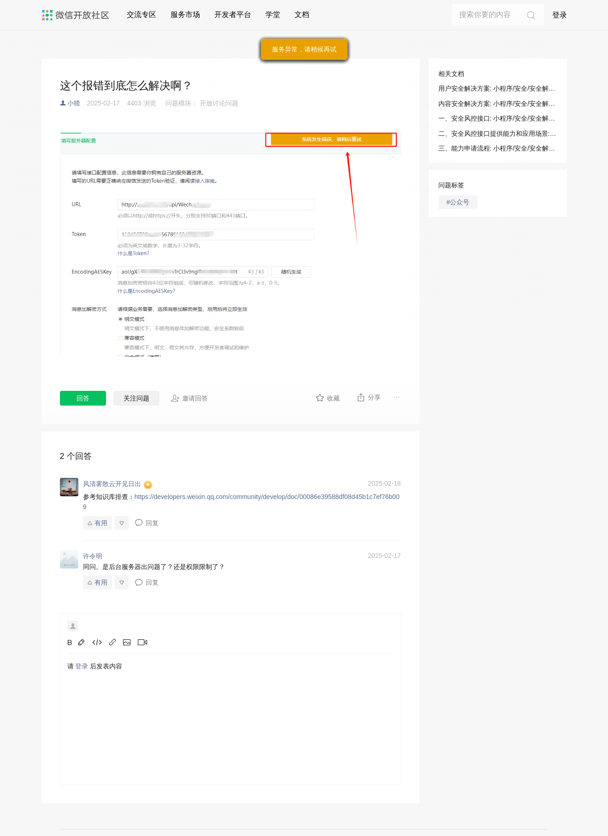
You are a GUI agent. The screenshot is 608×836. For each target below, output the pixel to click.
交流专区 (141, 14)
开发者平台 (232, 14)
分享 (368, 397)
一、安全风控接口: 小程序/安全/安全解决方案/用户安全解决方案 (497, 118)
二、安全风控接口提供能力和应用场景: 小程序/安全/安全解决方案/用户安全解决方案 (497, 133)
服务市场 (185, 14)
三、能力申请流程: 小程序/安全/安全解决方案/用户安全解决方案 (497, 148)
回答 (83, 398)
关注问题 (136, 398)
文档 (302, 14)
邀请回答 (189, 398)
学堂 (273, 14)
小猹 (73, 103)
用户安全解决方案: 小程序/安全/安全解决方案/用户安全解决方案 (497, 88)
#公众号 (458, 202)
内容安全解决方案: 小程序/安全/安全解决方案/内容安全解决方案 (497, 103)
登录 (559, 15)
